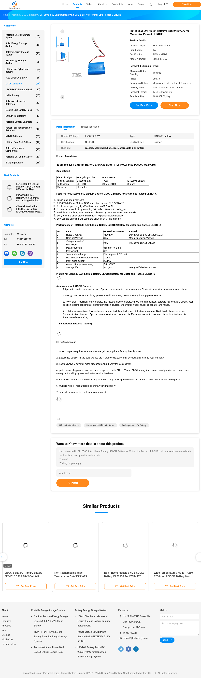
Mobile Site (7, 639)
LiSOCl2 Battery (22, 83)
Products (6, 621)
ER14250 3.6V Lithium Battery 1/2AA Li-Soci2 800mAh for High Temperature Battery (28, 187)
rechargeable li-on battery (134, 425)
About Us (6, 625)
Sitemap (6, 635)
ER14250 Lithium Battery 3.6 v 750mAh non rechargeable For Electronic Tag (27, 198)
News (4, 630)
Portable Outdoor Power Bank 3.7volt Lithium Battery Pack (49, 649)
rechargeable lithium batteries (100, 425)
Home (5, 616)
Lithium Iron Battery (22, 116)
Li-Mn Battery (22, 95)
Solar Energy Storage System (22, 44)
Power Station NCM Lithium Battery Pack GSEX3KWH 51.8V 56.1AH (93, 636)
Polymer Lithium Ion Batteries (22, 102)
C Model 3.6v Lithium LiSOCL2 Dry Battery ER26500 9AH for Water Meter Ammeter (28, 209)
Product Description (90, 126)
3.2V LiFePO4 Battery (22, 77)
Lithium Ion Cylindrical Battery (22, 70)
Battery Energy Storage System (22, 53)
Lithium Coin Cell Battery (22, 142)
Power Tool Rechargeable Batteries (22, 129)
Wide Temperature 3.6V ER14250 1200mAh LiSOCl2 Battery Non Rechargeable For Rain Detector (173, 576)
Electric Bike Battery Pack (22, 110)
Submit (73, 483)
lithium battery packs (69, 425)
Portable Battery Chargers (22, 121)
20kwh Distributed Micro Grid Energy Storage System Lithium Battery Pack (93, 621)
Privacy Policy (9, 644)
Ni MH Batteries (22, 136)
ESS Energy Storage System (22, 62)
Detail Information (65, 126)
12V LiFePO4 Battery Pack (22, 89)
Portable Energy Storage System (22, 36)
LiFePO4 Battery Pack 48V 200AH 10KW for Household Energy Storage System (91, 652)
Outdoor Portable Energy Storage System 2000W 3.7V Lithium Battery (51, 621)
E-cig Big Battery (22, 162)
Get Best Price (144, 105)
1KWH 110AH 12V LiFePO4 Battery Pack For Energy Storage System (50, 636)
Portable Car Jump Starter (22, 156)
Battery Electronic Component (22, 149)
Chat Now (187, 4)
